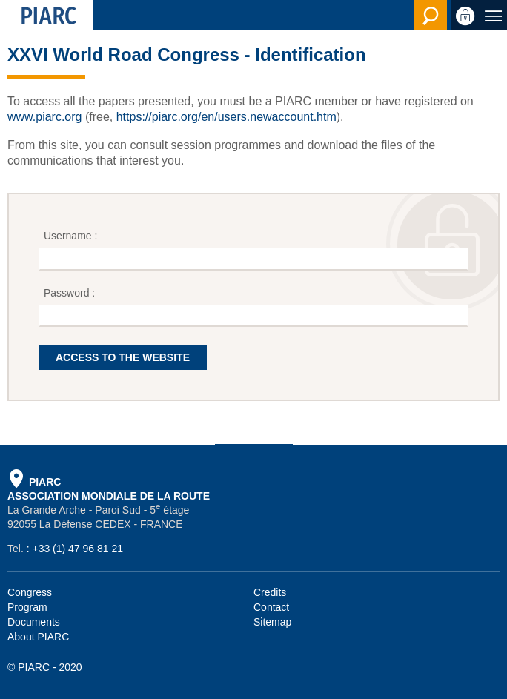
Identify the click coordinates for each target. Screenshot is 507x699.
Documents (33, 622)
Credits (270, 592)
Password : (71, 293)
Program (27, 607)
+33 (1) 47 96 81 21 (77, 548)
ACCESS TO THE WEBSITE (123, 357)
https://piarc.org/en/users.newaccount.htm (226, 116)
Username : (72, 236)
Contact (271, 607)
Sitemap (272, 622)
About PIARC (38, 637)
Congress (29, 592)
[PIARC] (46, 15)
